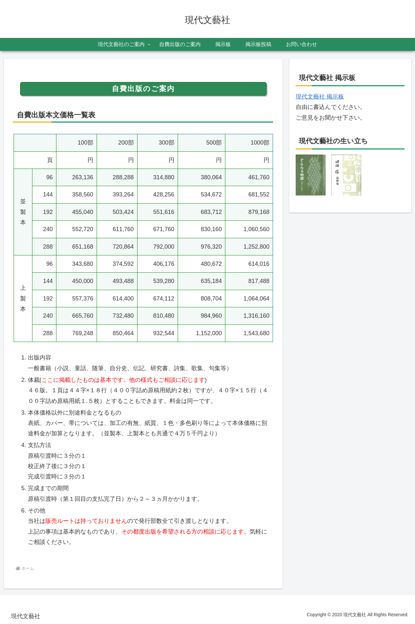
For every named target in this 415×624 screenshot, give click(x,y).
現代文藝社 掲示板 (320, 96)
